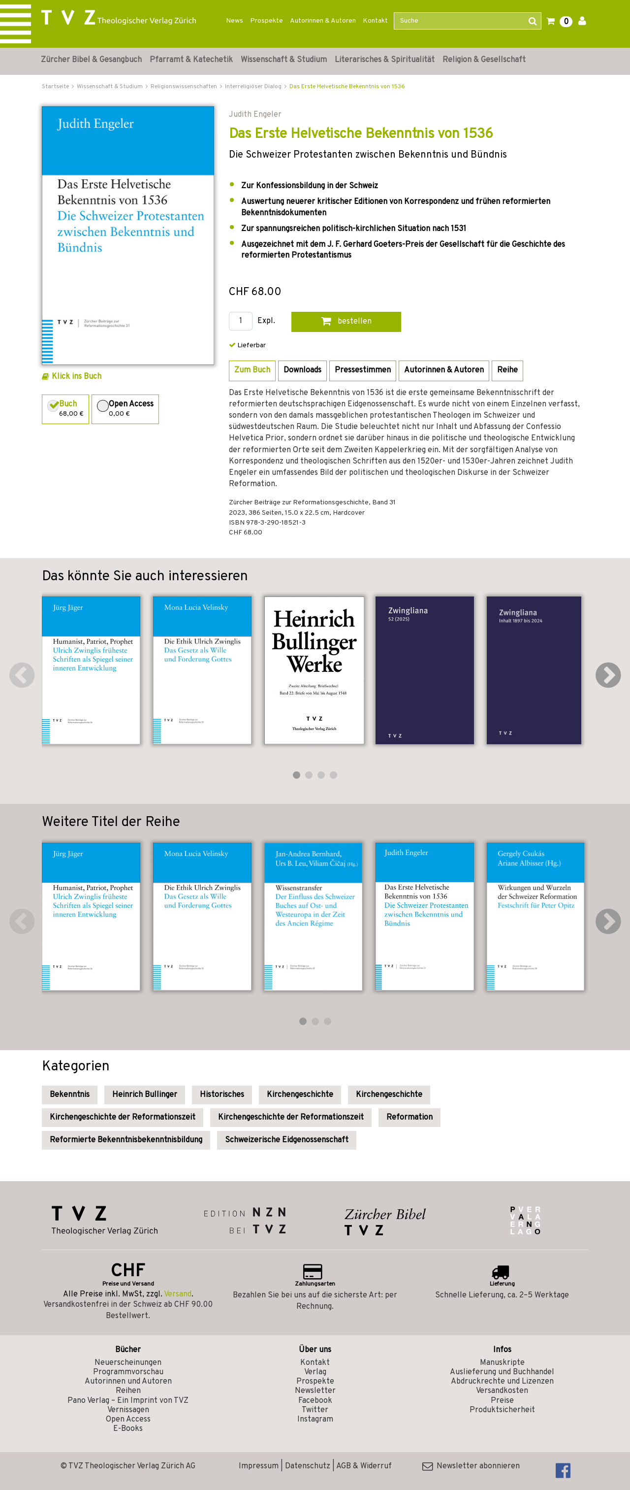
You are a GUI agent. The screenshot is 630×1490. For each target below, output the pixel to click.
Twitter (315, 1410)
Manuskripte (502, 1363)
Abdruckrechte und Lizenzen (502, 1382)
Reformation (409, 1118)
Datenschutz (307, 1466)
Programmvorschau (128, 1372)
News (234, 21)
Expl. (266, 321)
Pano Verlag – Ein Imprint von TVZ (128, 1401)
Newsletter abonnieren (471, 1466)
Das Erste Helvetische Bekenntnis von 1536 (347, 87)
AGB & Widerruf (364, 1466)
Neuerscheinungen (127, 1363)
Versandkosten (502, 1391)
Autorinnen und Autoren (128, 1382)
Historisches (222, 1095)
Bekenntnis (70, 1095)
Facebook (315, 1401)
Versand (177, 1294)
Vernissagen (128, 1410)
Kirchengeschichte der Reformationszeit (122, 1118)
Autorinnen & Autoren (323, 21)
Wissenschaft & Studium (284, 60)
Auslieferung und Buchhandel (502, 1372)
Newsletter (315, 1391)
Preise (502, 1401)
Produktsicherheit (502, 1410)
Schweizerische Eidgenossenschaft (286, 1140)
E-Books (128, 1429)
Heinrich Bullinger (144, 1095)
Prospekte (266, 21)
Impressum (259, 1466)
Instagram (315, 1419)
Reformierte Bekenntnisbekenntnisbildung (126, 1140)
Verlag (315, 1372)
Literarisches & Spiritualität (385, 60)
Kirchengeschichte (300, 1095)
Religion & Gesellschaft (484, 60)
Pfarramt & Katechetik (191, 60)
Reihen (128, 1391)
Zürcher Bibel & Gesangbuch (91, 60)
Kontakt (375, 21)
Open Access (128, 1419)
